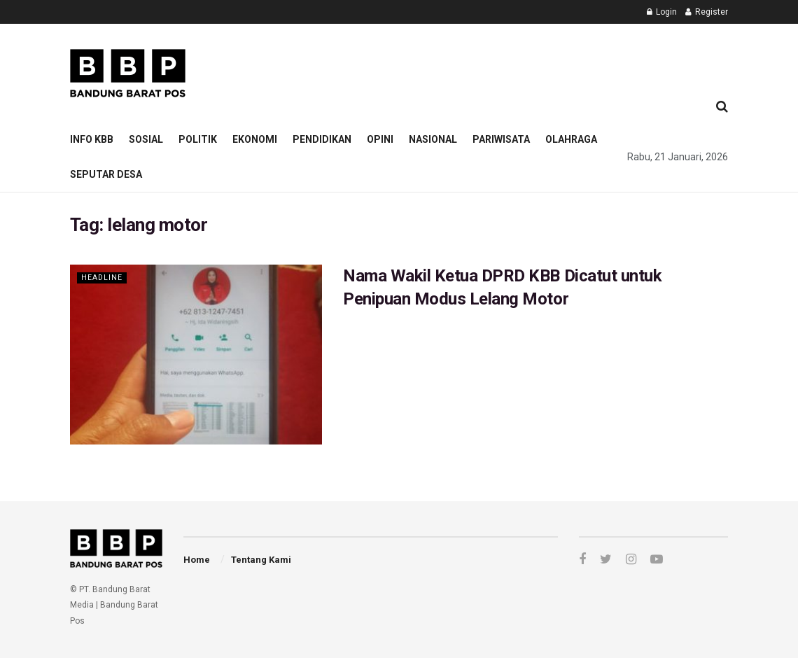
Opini (380, 139)
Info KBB (91, 139)
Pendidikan (322, 139)
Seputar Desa (106, 174)
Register (706, 12)
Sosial (146, 139)
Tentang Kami (261, 559)
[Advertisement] (463, 53)
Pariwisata (501, 139)
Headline (102, 277)
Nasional (433, 139)
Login (662, 12)
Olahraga (571, 139)
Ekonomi (254, 139)
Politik (197, 139)
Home (196, 559)
